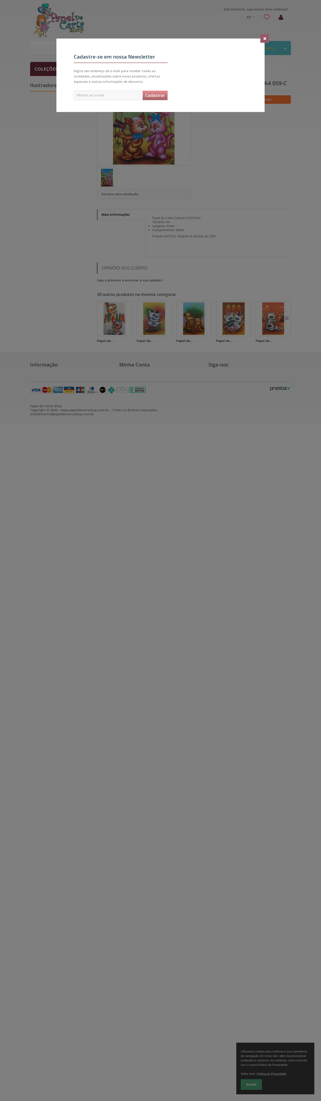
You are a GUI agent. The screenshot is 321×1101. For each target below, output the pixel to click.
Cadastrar (155, 95)
